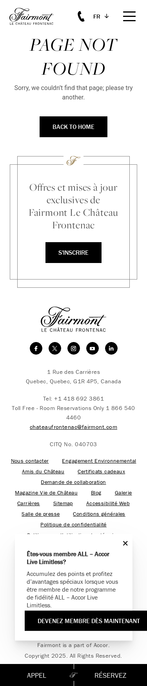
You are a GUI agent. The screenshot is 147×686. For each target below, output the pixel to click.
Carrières (28, 503)
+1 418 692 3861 (79, 398)
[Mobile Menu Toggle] (129, 16)
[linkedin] (111, 348)
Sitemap (63, 503)
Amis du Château (43, 471)
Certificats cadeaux (101, 471)
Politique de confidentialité (73, 524)
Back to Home (73, 127)
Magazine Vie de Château (46, 492)
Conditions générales (99, 514)
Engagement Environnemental (99, 461)
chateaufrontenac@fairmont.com (73, 426)
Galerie (123, 492)
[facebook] (36, 348)
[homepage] (35, 16)
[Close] (124, 543)
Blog (96, 492)
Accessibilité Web (108, 503)
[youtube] (92, 348)
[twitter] (55, 348)
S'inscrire (73, 252)
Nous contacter (30, 461)
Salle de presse (41, 514)
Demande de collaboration (73, 482)
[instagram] (73, 348)
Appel (36, 675)
